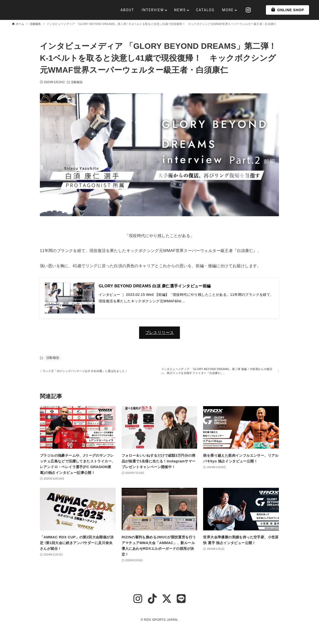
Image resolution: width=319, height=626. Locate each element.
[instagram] (138, 598)
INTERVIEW (143, 10)
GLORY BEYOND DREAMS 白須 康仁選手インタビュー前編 (155, 286)
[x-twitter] (166, 598)
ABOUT (117, 10)
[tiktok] (152, 598)
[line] (181, 598)
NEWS (170, 10)
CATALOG (195, 10)
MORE (218, 10)
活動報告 (77, 82)
